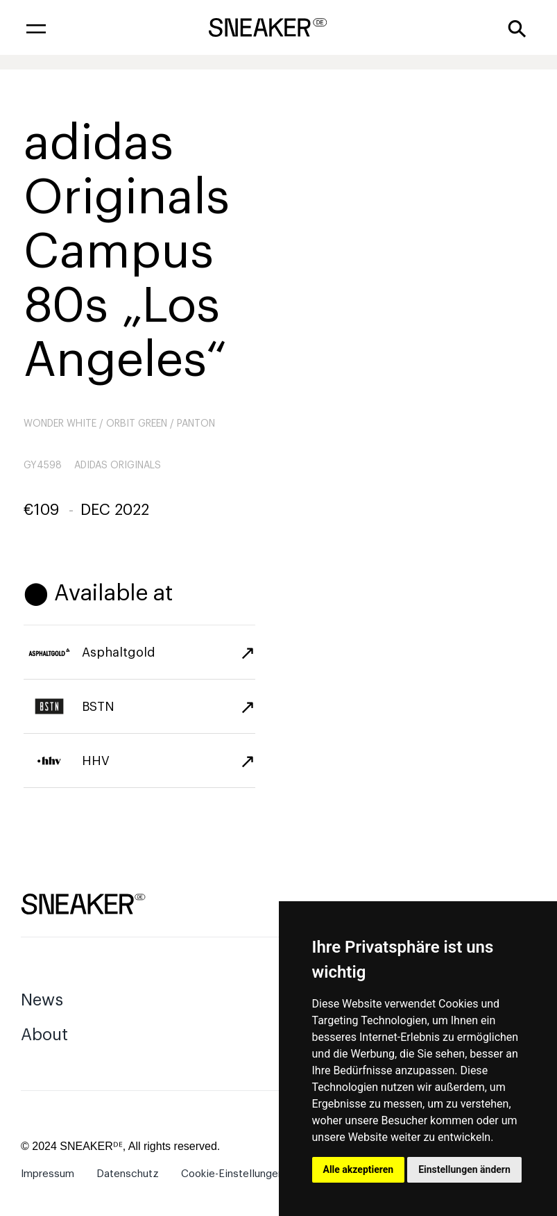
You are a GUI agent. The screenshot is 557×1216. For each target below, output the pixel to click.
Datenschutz (127, 1174)
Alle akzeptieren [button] (358, 1169)
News (42, 1000)
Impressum (47, 1174)
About (44, 1034)
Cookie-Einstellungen (232, 1174)
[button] (36, 27)
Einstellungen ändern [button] (464, 1169)
